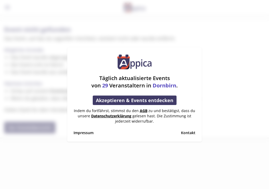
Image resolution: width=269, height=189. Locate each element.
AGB (143, 110)
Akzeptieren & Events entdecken (134, 100)
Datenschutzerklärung (111, 115)
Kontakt (188, 132)
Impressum (84, 132)
